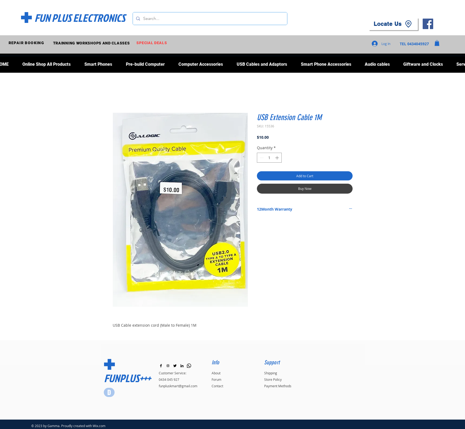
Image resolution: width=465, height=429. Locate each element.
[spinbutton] (269, 157)
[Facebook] (428, 24)
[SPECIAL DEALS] (152, 43)
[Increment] (277, 157)
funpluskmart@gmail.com (178, 386)
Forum (216, 379)
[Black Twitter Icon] (175, 366)
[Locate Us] (393, 24)
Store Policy (273, 379)
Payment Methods (277, 386)
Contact (217, 386)
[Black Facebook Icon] (161, 366)
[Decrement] (261, 157)
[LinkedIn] (182, 366)
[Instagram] (168, 366)
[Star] (109, 392)
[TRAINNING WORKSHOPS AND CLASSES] (92, 43)
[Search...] (209, 18)
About (216, 373)
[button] (437, 43)
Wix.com (99, 426)
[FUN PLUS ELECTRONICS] (80, 17)
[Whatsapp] (189, 366)
